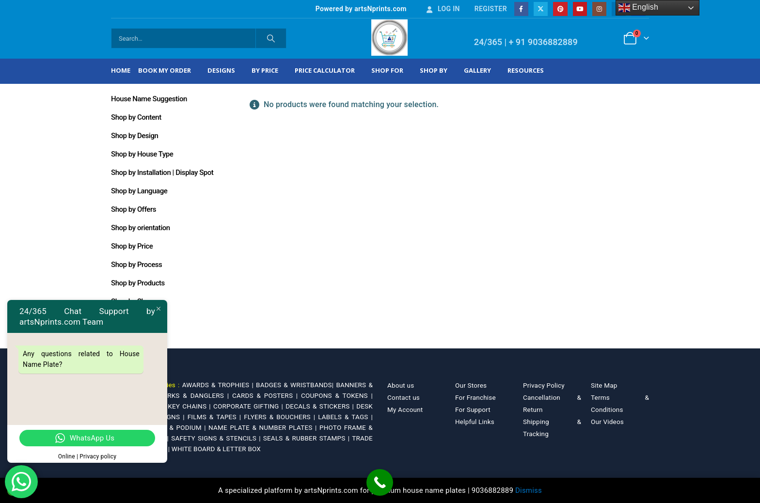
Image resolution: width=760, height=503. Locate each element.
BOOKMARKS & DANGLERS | (186, 395)
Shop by (433, 70)
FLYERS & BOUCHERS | (281, 417)
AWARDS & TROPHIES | (217, 385)
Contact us (403, 397)
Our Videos (607, 421)
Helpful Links (474, 421)
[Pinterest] (560, 9)
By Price (265, 70)
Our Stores (471, 385)
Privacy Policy (544, 385)
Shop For (387, 70)
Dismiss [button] (528, 490)
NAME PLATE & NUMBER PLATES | (263, 427)
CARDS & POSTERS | (266, 395)
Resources (525, 70)
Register (491, 9)
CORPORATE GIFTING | (249, 406)
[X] (541, 9)
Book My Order (164, 70)
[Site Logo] (389, 37)
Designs (221, 70)
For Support (473, 409)
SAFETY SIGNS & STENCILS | (217, 438)
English (638, 8)
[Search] (271, 38)
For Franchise (475, 397)
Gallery (477, 70)
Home (120, 70)
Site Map (604, 385)
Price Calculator (325, 70)
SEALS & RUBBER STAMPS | (307, 438)
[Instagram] (599, 9)
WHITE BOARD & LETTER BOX (216, 449)
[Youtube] (580, 9)
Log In (442, 9)
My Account (405, 409)
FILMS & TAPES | (216, 417)
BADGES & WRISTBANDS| (296, 385)
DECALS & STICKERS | (320, 406)
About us (400, 385)
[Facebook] (521, 9)
